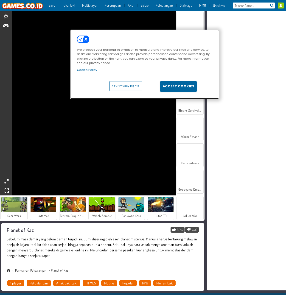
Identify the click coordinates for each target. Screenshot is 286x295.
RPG (145, 283)
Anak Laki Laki (66, 283)
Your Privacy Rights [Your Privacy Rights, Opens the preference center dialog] (126, 86)
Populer (128, 283)
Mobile (109, 283)
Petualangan (39, 283)
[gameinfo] (6, 26)
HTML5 (91, 283)
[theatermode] (6, 181)
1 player (15, 283)
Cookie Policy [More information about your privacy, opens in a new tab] (87, 70)
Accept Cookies (178, 86)
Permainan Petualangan (30, 270)
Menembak (164, 283)
